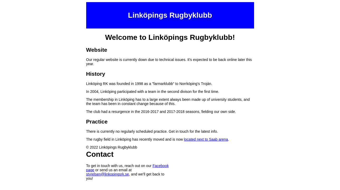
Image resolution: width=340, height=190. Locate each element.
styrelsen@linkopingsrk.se (107, 174)
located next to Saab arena (206, 139)
